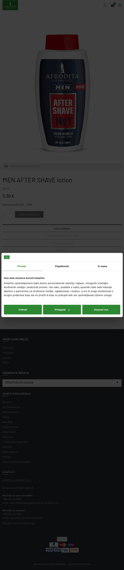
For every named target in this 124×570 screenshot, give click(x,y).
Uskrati (23, 309)
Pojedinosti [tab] (62, 266)
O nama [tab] (102, 266)
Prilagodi (62, 309)
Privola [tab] (21, 266)
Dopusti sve (101, 309)
